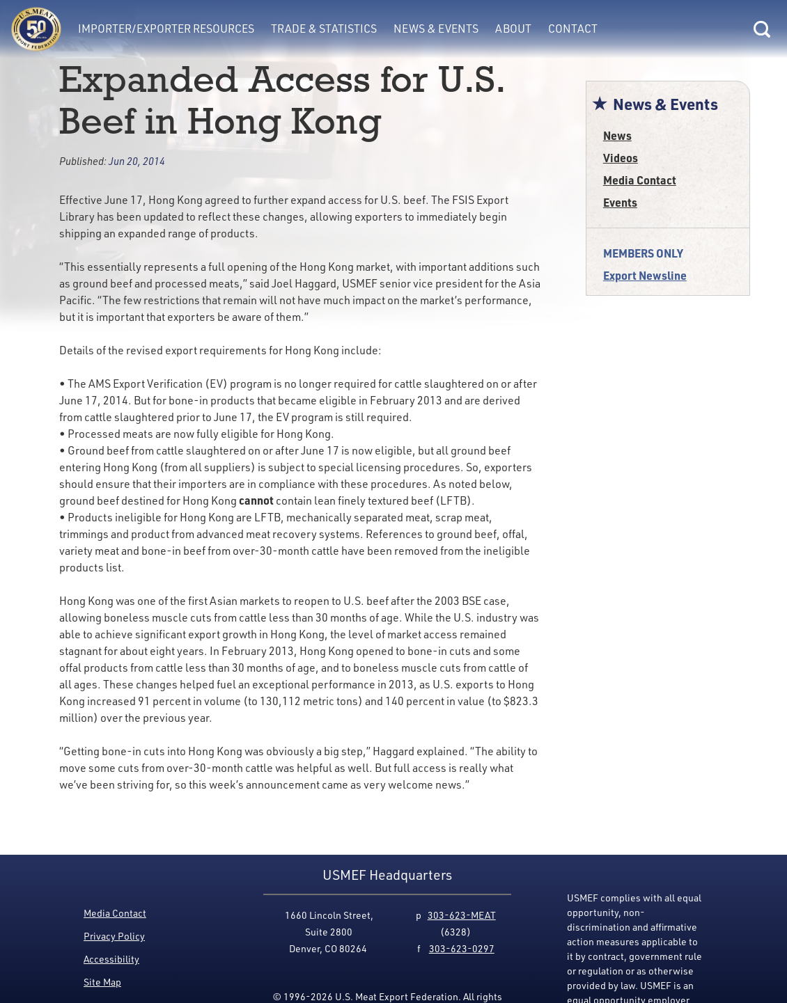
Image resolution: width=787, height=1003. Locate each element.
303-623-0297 (461, 948)
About (513, 28)
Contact (573, 28)
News (617, 135)
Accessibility (111, 959)
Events (620, 202)
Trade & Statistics (324, 28)
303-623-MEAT (462, 915)
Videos (620, 157)
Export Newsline (645, 275)
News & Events (436, 28)
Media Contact (639, 180)
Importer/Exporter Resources (166, 28)
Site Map (102, 982)
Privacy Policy (114, 936)
